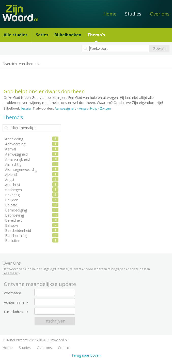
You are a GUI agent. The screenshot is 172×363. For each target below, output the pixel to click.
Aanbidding (14, 139)
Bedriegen (13, 189)
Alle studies (15, 35)
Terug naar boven (86, 355)
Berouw (11, 225)
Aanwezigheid (65, 108)
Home (109, 14)
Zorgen (105, 108)
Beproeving (14, 215)
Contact (64, 347)
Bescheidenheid (18, 230)
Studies (133, 14)
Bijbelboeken (67, 35)
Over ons (159, 14)
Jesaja (26, 108)
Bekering (12, 194)
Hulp (93, 108)
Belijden (11, 200)
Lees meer (10, 273)
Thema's (96, 35)
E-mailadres (13, 312)
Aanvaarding (15, 144)
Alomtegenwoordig (21, 169)
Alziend (11, 174)
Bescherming (16, 235)
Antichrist (12, 184)
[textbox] (115, 48)
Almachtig (13, 164)
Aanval (10, 149)
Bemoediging (16, 210)
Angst (83, 108)
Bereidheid (14, 220)
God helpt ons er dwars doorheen (44, 91)
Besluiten (12, 240)
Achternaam (14, 302)
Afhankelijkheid (17, 159)
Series (42, 35)
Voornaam (12, 293)
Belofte (11, 205)
